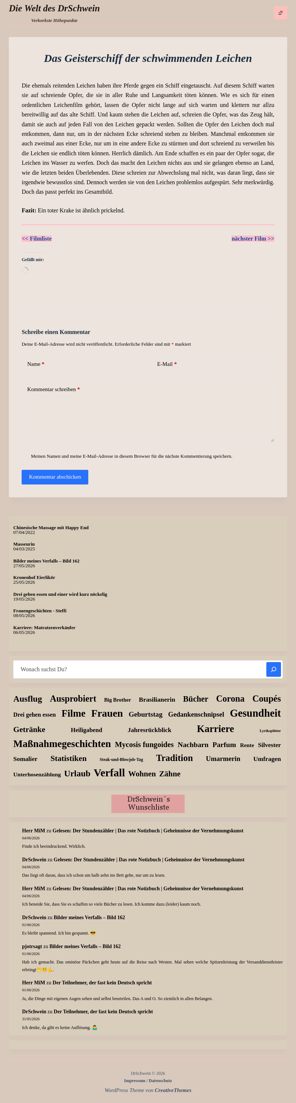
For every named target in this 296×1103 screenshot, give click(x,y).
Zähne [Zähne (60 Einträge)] (170, 773)
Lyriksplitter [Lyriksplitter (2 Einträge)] (270, 731)
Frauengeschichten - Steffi (39, 610)
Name (35, 364)
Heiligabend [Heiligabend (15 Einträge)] (86, 730)
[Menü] (280, 12)
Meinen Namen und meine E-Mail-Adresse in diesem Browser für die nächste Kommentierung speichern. (132, 456)
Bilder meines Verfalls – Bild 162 (46, 561)
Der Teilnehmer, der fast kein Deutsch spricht (102, 982)
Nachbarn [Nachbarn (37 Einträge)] (193, 744)
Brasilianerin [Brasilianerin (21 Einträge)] (157, 699)
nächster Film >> (253, 238)
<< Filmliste (37, 238)
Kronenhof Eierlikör (34, 577)
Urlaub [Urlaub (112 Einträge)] (77, 773)
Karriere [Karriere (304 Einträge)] (215, 728)
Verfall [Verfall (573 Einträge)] (109, 773)
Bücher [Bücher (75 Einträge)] (195, 698)
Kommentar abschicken (55, 477)
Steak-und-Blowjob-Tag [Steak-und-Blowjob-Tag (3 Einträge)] (121, 759)
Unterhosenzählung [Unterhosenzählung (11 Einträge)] (37, 774)
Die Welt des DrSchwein (54, 8)
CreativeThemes (173, 1090)
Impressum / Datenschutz (148, 1080)
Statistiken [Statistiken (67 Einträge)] (69, 758)
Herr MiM (33, 830)
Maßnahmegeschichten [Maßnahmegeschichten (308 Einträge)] (62, 743)
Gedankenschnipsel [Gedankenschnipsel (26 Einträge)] (196, 714)
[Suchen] (273, 669)
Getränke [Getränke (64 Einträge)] (29, 729)
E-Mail (167, 364)
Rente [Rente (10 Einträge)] (247, 745)
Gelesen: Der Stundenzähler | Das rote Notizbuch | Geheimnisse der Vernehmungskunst (148, 830)
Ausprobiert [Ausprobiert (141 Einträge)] (73, 698)
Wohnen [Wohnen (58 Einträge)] (142, 773)
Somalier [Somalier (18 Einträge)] (25, 758)
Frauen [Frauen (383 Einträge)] (107, 713)
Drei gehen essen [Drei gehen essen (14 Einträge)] (34, 714)
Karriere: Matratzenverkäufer (44, 627)
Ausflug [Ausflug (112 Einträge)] (27, 698)
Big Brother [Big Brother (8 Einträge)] (117, 700)
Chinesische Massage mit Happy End (51, 527)
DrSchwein (34, 859)
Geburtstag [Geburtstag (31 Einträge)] (145, 714)
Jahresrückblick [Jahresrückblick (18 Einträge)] (149, 730)
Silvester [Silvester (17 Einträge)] (269, 745)
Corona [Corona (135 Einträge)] (230, 698)
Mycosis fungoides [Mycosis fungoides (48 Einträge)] (144, 744)
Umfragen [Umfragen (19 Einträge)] (267, 758)
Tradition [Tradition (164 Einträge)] (174, 758)
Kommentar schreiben (53, 389)
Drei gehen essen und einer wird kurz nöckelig (60, 594)
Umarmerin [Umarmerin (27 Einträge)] (223, 758)
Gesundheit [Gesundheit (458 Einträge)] (255, 713)
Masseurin (24, 544)
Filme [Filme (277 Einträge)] (73, 713)
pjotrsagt (32, 946)
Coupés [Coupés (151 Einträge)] (266, 698)
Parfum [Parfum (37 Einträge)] (224, 744)
